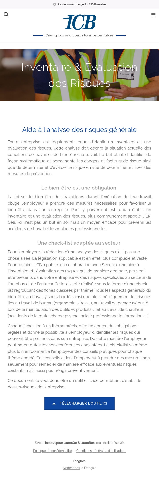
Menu (153, 14)
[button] (5, 14)
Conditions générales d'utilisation (101, 451)
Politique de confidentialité (52, 451)
